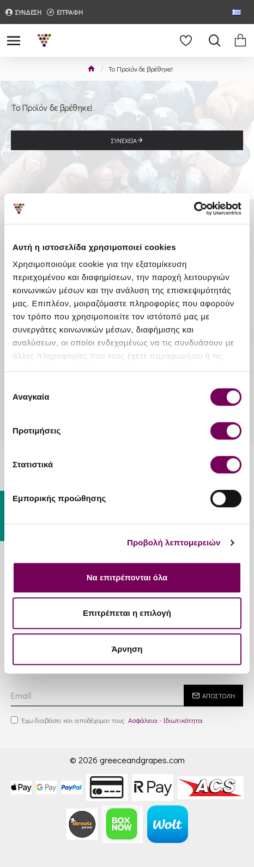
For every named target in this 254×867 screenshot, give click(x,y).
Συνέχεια (124, 140)
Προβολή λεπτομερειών (174, 542)
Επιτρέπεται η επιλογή (127, 612)
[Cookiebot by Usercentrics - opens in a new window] (193, 208)
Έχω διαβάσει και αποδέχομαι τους (107, 720)
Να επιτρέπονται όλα (127, 577)
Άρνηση (126, 649)
